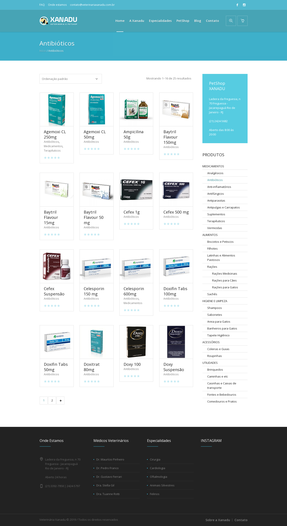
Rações (212, 267)
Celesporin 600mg (134, 291)
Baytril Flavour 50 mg (93, 217)
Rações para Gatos (225, 287)
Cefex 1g (132, 212)
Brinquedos (215, 370)
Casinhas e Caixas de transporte (221, 385)
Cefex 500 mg (176, 212)
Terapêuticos (52, 150)
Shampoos (214, 308)
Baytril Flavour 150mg (170, 137)
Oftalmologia (158, 477)
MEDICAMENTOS (213, 166)
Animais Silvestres (162, 485)
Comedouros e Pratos (222, 401)
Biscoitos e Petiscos (220, 242)
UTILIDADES (210, 363)
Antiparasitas (216, 200)
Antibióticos (51, 142)
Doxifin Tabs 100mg (175, 291)
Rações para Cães (224, 280)
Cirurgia (155, 459)
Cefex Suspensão (54, 291)
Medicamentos (53, 146)
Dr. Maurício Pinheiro (110, 459)
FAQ (42, 5)
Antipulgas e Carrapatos (223, 207)
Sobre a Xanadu (218, 520)
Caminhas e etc (217, 376)
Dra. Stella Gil (105, 485)
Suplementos (216, 214)
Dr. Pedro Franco (107, 468)
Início (42, 51)
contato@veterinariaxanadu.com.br (92, 5)
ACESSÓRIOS (211, 342)
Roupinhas (214, 356)
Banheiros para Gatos (222, 328)
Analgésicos (215, 173)
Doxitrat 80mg (92, 367)
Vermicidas (214, 228)
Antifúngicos (215, 194)
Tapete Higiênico (218, 335)
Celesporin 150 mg (94, 291)
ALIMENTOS (210, 235)
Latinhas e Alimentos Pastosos (221, 257)
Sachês (212, 294)
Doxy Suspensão (173, 367)
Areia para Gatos (218, 322)
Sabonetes (214, 315)
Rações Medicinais (224, 274)
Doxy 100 (132, 364)
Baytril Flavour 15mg (51, 217)
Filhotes (212, 248)
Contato (241, 520)
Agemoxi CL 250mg (55, 134)
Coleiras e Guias (218, 349)
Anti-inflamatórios (219, 187)
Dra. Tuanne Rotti (108, 494)
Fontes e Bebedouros (221, 395)
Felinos (154, 494)
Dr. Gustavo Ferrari (109, 477)
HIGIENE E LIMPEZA (214, 301)
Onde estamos (57, 5)
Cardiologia (157, 468)
